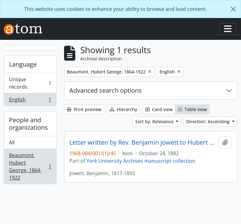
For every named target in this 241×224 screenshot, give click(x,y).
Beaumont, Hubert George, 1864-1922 (30, 166)
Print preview (84, 109)
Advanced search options (105, 90)
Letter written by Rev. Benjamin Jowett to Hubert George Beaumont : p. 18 (142, 142)
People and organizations (28, 124)
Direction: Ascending (208, 121)
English (30, 101)
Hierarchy (123, 109)
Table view (192, 109)
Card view (159, 109)
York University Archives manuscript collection (140, 160)
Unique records (30, 83)
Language (23, 64)
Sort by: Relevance (155, 121)
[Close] (233, 9)
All (12, 142)
